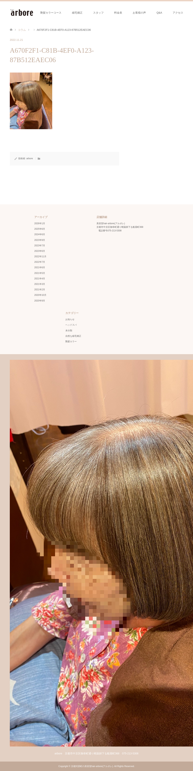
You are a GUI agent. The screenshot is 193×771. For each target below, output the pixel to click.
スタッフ (98, 12)
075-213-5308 (114, 230)
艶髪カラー (71, 341)
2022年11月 (40, 256)
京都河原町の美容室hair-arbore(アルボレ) (92, 766)
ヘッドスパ (71, 325)
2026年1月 (39, 223)
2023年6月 (39, 251)
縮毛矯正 (77, 12)
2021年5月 (39, 273)
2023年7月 (39, 245)
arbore (29, 158)
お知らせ (69, 319)
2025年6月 (39, 229)
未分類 (68, 330)
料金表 (118, 12)
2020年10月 (40, 295)
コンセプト (23, 12)
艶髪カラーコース (50, 12)
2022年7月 (39, 262)
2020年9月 (39, 300)
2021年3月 (39, 284)
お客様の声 (139, 12)
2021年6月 (39, 267)
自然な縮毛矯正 (73, 336)
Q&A (159, 12)
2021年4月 (39, 278)
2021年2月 (39, 289)
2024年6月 (39, 234)
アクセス (178, 12)
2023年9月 (39, 240)
